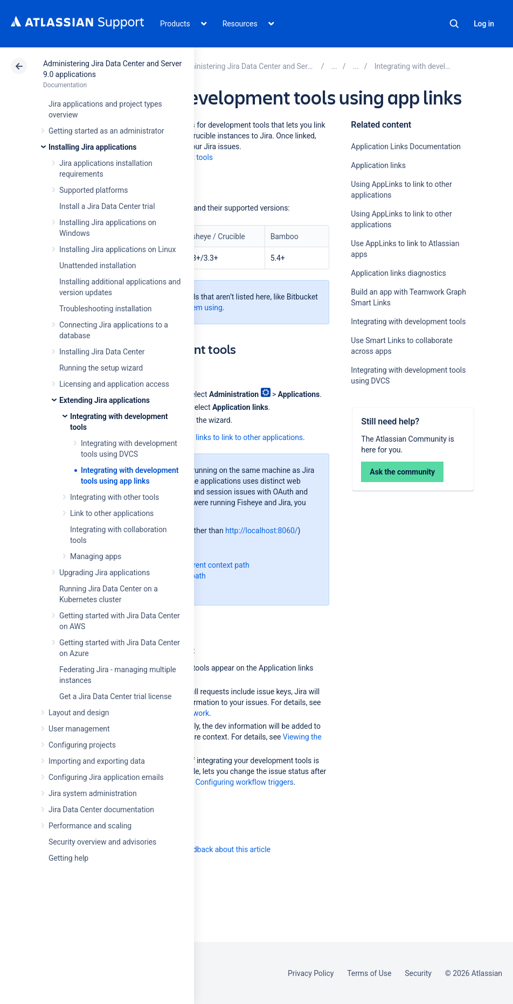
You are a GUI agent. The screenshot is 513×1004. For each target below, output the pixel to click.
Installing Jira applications (92, 147)
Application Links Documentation (406, 146)
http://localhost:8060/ (261, 530)
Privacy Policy (311, 973)
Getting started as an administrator (106, 131)
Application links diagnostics (398, 273)
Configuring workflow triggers (244, 782)
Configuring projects (82, 745)
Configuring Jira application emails (106, 777)
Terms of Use (369, 973)
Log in (484, 23)
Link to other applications (112, 513)
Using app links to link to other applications (232, 437)
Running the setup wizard (101, 368)
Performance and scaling (89, 825)
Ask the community (402, 472)
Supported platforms (93, 190)
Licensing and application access (114, 384)
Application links (378, 165)
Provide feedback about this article (213, 849)
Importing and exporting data (96, 761)
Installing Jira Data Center (102, 351)
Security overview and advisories (102, 842)
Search (454, 23)
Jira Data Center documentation (101, 809)
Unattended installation (97, 265)
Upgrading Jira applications (104, 572)
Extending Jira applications (104, 400)
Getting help (68, 858)
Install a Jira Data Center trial (107, 206)
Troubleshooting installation (105, 308)
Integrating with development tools (408, 321)
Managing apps (95, 556)
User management (78, 728)
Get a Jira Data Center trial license (115, 696)
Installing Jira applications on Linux (117, 249)
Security (418, 973)
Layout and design (78, 712)
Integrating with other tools (114, 497)
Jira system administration (92, 793)
